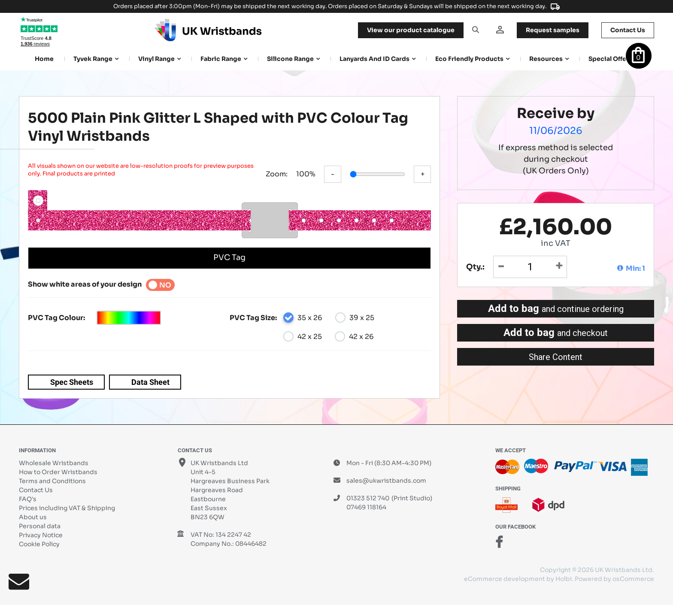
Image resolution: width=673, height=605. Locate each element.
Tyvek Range (92, 59)
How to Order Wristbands (58, 472)
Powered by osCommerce (614, 579)
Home (44, 59)
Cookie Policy (39, 544)
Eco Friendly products (469, 59)
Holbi (563, 579)
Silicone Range (290, 59)
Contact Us (36, 490)
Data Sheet (150, 382)
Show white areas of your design (85, 284)
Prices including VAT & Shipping (67, 508)
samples (552, 30)
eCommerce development (504, 579)
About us (33, 517)
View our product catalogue (411, 30)
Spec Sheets (71, 382)
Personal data (40, 526)
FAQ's (27, 499)
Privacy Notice (41, 535)
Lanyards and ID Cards (374, 59)
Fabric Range (220, 59)
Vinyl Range (156, 59)
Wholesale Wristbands (53, 463)
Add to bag (556, 308)
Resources (546, 59)
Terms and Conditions (52, 481)
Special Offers (610, 59)
